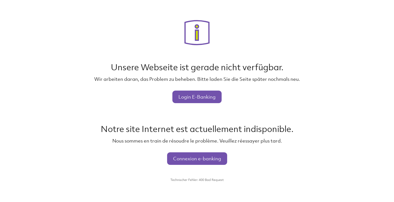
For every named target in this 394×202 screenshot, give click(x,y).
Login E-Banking (197, 97)
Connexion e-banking (197, 158)
